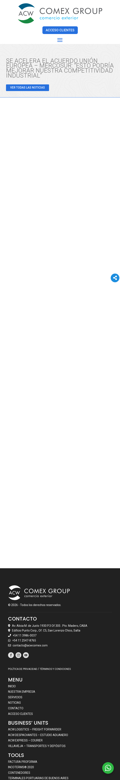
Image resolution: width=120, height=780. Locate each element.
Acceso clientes (20, 670)
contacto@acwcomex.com (30, 602)
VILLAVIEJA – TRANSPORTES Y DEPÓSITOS (37, 703)
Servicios (15, 654)
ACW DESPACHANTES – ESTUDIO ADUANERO (38, 692)
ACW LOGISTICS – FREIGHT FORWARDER (34, 686)
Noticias (14, 659)
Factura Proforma (22, 718)
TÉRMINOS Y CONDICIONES (55, 626)
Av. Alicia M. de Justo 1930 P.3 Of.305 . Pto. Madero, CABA (49, 582)
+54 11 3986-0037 (24, 592)
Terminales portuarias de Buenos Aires (38, 735)
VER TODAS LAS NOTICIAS (27, 87)
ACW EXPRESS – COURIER (25, 697)
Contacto (15, 665)
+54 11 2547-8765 (24, 597)
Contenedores (19, 729)
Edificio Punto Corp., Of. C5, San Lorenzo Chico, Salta (46, 587)
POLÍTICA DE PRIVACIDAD (22, 626)
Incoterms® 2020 (21, 724)
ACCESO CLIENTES (60, 30)
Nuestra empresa (21, 648)
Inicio (12, 643)
